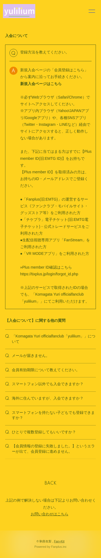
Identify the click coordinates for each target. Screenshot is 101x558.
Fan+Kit (59, 541)
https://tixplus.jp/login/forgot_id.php (49, 274)
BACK (50, 483)
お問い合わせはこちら (49, 514)
